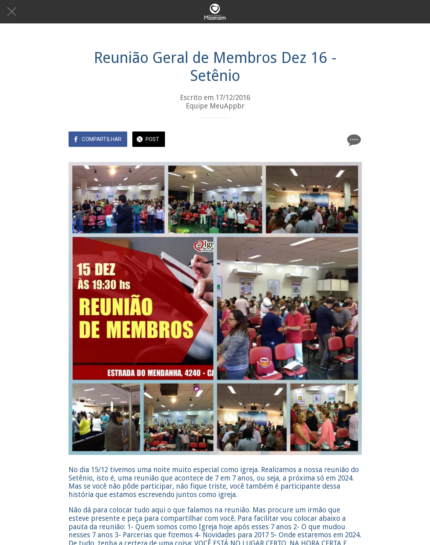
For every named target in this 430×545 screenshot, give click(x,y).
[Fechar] (11, 11)
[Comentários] (353, 140)
